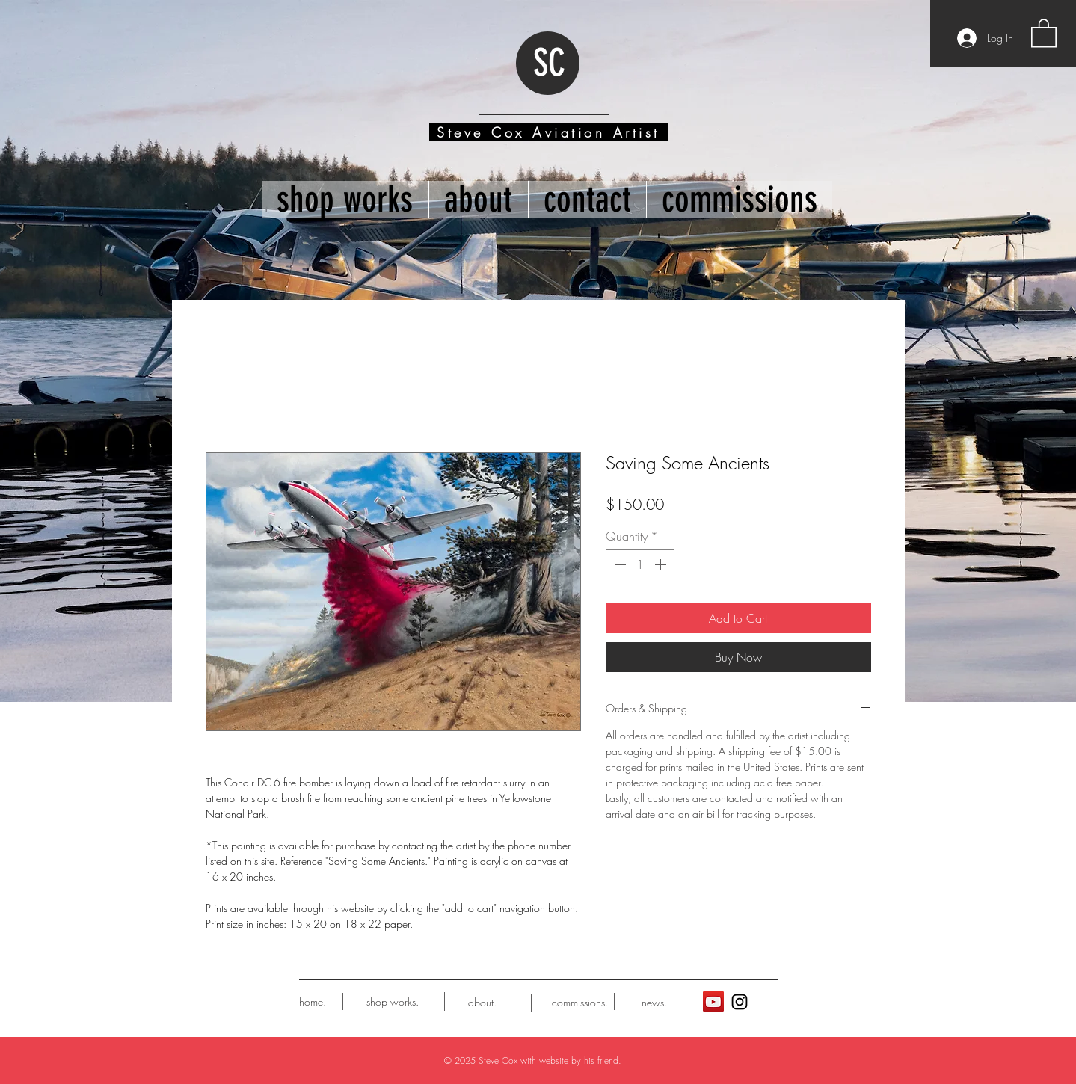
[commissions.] (579, 1002)
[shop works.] (392, 1002)
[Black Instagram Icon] (739, 1001)
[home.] (312, 1002)
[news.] (654, 1002)
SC (549, 62)
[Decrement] (618, 564)
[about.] (482, 1002)
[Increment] (661, 564)
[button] (1044, 32)
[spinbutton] (640, 564)
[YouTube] (713, 1001)
